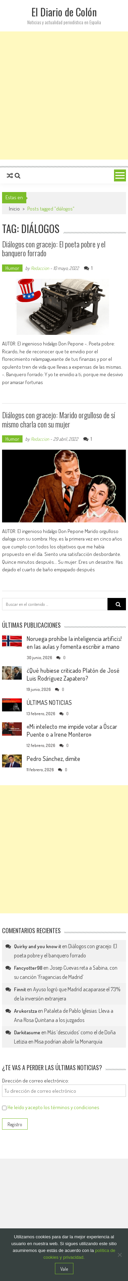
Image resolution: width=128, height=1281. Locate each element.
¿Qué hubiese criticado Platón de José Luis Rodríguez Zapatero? (73, 674)
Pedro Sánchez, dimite (53, 758)
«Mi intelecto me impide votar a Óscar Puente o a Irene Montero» (72, 730)
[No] (119, 1254)
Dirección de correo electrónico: (35, 1080)
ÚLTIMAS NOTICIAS (49, 702)
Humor (12, 268)
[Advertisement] (64, 95)
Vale (64, 1269)
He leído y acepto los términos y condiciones (53, 1107)
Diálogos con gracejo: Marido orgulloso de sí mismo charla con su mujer (58, 419)
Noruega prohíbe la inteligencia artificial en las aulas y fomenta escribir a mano (74, 642)
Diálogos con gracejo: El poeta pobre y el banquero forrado (53, 248)
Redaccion (40, 268)
